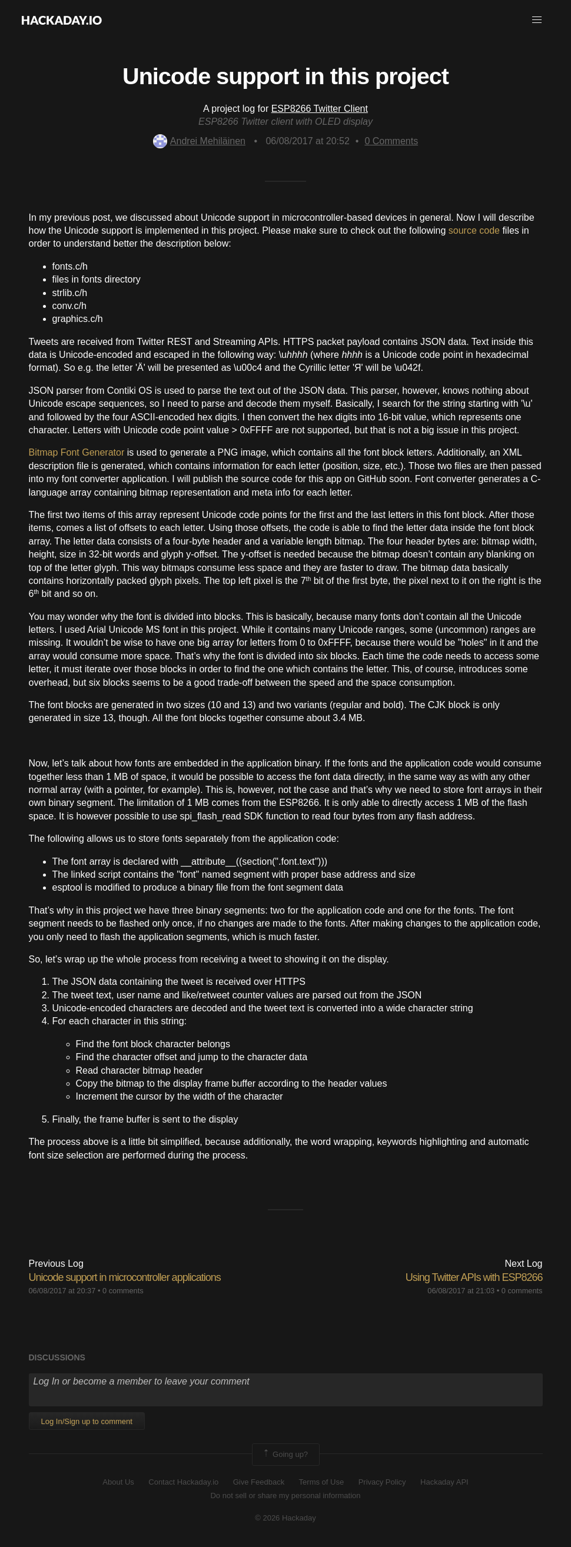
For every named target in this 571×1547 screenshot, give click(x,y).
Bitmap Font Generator (77, 452)
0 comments (123, 1290)
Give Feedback (258, 1482)
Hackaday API (444, 1482)
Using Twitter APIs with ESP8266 (474, 1277)
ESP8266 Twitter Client (319, 109)
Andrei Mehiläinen (199, 141)
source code (474, 230)
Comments (391, 141)
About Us (118, 1482)
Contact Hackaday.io (183, 1482)
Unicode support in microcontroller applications (125, 1277)
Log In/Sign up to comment (86, 1421)
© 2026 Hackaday (285, 1517)
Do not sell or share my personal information (285, 1495)
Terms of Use (321, 1482)
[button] (537, 20)
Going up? (284, 1454)
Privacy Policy (382, 1482)
